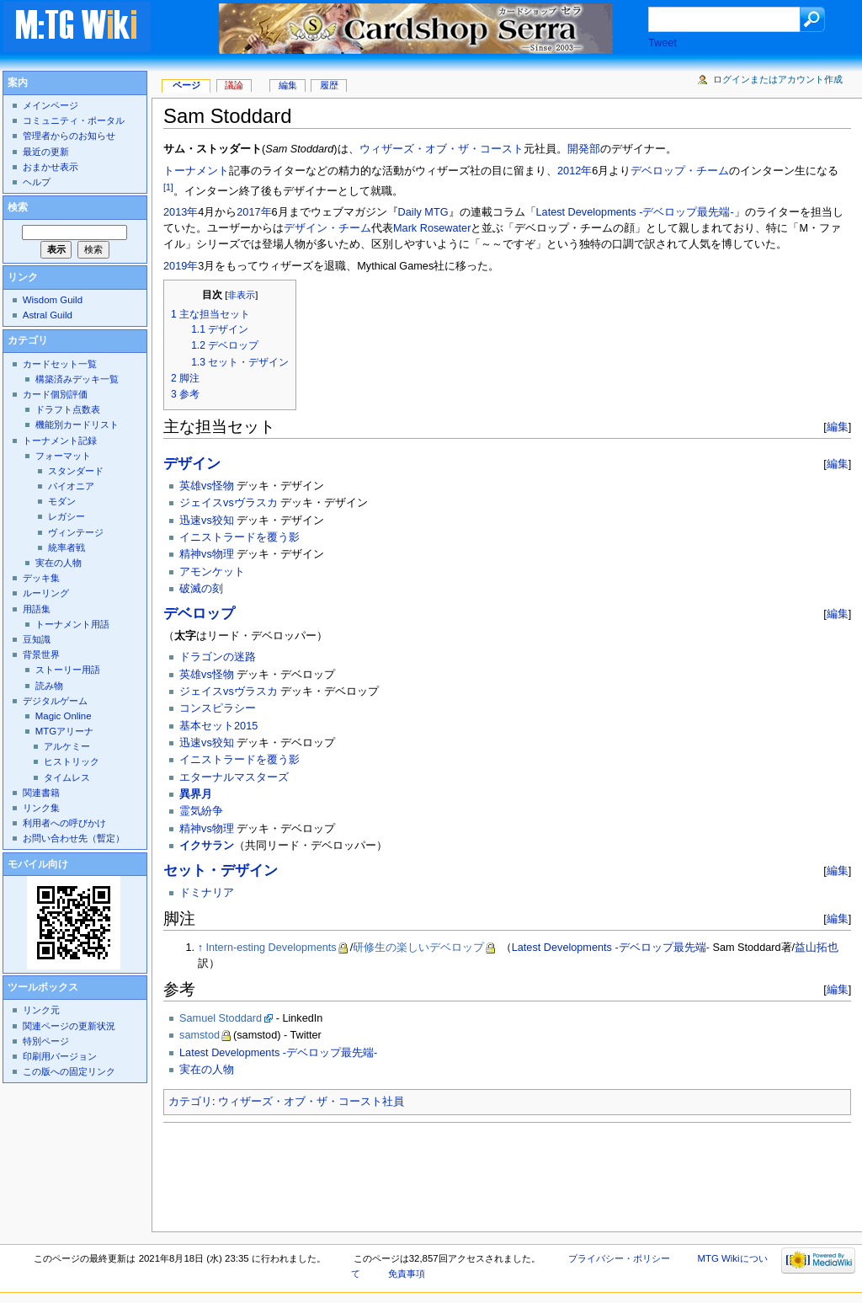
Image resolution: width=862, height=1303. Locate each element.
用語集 (37, 609)
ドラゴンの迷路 (217, 657)
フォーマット (63, 456)
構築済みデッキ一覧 (77, 379)
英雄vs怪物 (206, 486)
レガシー (66, 516)
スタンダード (76, 471)
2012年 (574, 171)
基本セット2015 (218, 726)
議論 (234, 85)
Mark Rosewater (432, 228)
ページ (186, 85)
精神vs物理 (206, 554)
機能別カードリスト (77, 424)
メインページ (50, 105)
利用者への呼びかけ (64, 823)
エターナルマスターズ (234, 777)
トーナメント (196, 171)
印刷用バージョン (60, 1056)
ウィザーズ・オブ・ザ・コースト (441, 149)
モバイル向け (38, 864)
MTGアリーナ (64, 731)
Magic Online (63, 716)
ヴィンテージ (76, 532)
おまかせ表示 (50, 167)
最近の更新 (46, 152)
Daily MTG (423, 212)
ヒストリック (71, 761)
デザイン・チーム (327, 228)
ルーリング (46, 593)
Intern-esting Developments (271, 947)
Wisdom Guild (52, 300)
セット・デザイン (220, 870)
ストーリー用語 (67, 670)
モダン (62, 501)
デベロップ (199, 614)
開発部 (583, 149)
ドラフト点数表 (67, 409)
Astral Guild (47, 315)
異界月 (195, 794)
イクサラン (206, 846)
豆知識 (37, 639)
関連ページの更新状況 (69, 1026)
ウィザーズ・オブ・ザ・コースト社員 (311, 1102)
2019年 (180, 266)
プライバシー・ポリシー (619, 1258)
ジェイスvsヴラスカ (228, 503)
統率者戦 (66, 547)
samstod (199, 1035)
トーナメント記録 (60, 440)
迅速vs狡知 (206, 520)
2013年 (180, 212)
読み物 (49, 686)
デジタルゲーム (55, 701)
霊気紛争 (201, 811)
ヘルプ (37, 182)
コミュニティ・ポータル (74, 120)
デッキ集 (41, 578)
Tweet (662, 43)
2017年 (254, 212)
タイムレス (67, 777)
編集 (838, 426)
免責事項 (406, 1273)
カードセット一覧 (60, 364)
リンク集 (41, 808)
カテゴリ (190, 1102)
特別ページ (46, 1041)
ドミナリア (206, 893)
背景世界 (41, 654)
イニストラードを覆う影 (239, 537)
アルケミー (67, 746)
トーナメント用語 (72, 624)
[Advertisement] (469, 1172)
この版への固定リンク (69, 1071)
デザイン (192, 464)
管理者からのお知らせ (69, 136)
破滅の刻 (201, 589)
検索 (18, 207)
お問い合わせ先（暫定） (74, 838)
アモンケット (212, 572)
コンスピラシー (217, 708)
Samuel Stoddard (220, 1018)
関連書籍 (41, 793)
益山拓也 (816, 947)
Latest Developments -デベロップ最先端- (635, 212)
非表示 (241, 295)
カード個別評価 (55, 394)
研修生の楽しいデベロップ (418, 947)
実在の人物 (206, 1070)
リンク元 (41, 1010)
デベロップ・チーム (680, 171)
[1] (168, 187)
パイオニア (71, 486)
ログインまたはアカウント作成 (778, 79)
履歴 (329, 85)
